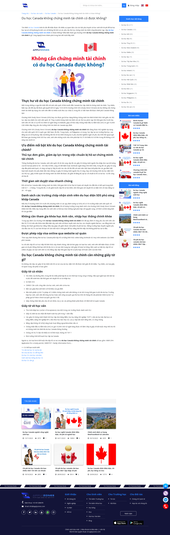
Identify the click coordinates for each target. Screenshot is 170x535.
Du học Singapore (129, 93)
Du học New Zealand (130, 48)
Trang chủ (25, 13)
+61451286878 (38, 503)
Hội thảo (113, 503)
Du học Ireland (128, 70)
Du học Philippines (128, 98)
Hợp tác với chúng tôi (139, 503)
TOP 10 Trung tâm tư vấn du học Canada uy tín (140, 147)
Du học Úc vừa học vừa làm (32, 355)
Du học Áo (126, 102)
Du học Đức (127, 89)
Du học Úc (127, 25)
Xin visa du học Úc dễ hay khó (32, 352)
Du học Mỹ (126, 39)
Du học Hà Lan (128, 107)
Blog (90, 521)
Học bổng (92, 508)
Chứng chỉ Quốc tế (138, 499)
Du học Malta (127, 52)
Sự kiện (69, 508)
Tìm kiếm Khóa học (95, 503)
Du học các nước (37, 13)
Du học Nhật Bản (129, 84)
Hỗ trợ (69, 512)
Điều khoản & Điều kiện (89, 529)
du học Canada (33, 27)
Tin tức (112, 499)
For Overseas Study (30, 486)
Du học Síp (126, 57)
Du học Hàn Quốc (129, 80)
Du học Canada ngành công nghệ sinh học (140, 192)
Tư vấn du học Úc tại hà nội (32, 350)
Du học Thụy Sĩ (128, 43)
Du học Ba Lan (128, 75)
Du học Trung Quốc (129, 66)
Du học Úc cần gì (28, 360)
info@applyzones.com (37, 506)
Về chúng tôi (71, 499)
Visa (90, 512)
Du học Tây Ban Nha (130, 61)
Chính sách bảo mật (72, 529)
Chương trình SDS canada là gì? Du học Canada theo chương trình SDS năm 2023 (140, 174)
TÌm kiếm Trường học (96, 499)
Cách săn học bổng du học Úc (32, 358)
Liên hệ (102, 529)
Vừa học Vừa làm (94, 516)
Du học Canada (50, 13)
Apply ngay (128, 513)
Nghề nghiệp (71, 503)
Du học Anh (127, 34)
